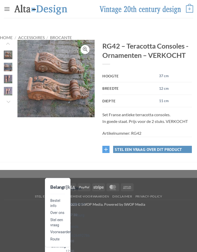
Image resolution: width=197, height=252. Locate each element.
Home (6, 37)
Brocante (61, 37)
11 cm (164, 100)
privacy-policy (148, 196)
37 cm (164, 76)
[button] (7, 9)
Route (55, 239)
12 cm (164, 88)
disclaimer (122, 196)
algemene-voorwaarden (86, 196)
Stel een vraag (48, 196)
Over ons (57, 213)
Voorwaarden (61, 232)
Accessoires (31, 37)
